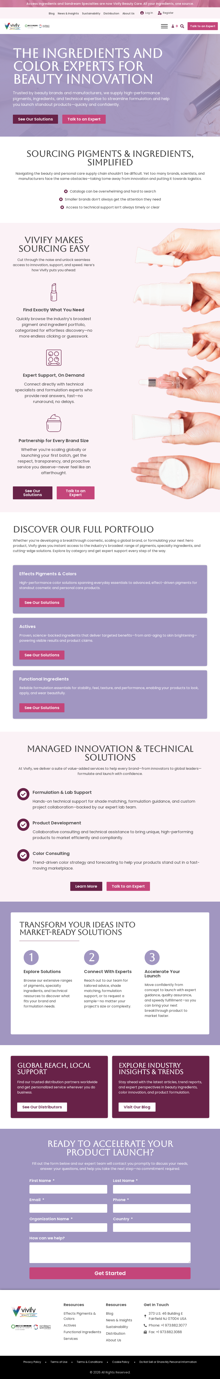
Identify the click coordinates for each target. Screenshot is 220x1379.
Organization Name (49, 1219)
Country (121, 1219)
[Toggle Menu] (164, 26)
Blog (52, 13)
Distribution (111, 13)
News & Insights (68, 13)
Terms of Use (58, 1362)
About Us (128, 13)
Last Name (124, 1181)
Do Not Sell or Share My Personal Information (168, 1362)
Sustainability (91, 13)
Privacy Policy (32, 1362)
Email (35, 1200)
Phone (119, 1200)
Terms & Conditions (90, 1362)
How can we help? (47, 1238)
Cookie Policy (121, 1362)
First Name (40, 1181)
